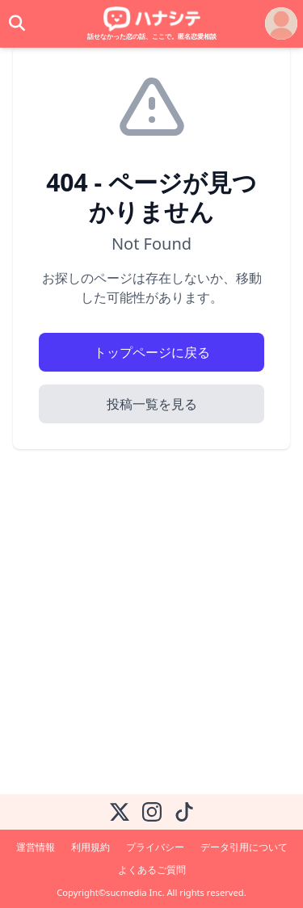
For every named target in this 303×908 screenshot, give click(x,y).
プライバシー (155, 847)
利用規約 (90, 847)
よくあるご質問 (152, 869)
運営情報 (35, 847)
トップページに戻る (152, 352)
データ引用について (244, 847)
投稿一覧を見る (152, 404)
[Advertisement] (151, 626)
